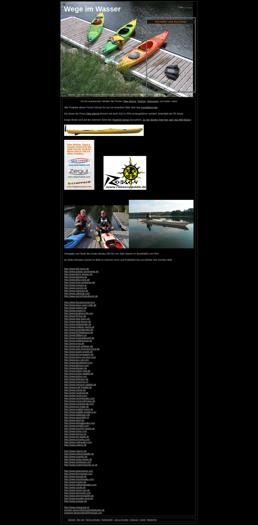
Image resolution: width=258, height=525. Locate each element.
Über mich (81, 94)
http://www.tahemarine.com (78, 471)
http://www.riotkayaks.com (78, 442)
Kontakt (143, 94)
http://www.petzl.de (74, 420)
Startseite (71, 94)
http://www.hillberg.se (75, 335)
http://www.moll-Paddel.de (78, 387)
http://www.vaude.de (75, 487)
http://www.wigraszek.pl (76, 507)
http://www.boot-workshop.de (79, 282)
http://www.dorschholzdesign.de (81, 296)
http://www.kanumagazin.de (78, 354)
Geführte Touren (107, 94)
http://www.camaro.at (75, 285)
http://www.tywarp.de (75, 482)
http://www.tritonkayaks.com (79, 479)
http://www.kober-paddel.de (78, 373)
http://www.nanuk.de (75, 390)
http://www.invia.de (74, 343)
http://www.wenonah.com (77, 493)
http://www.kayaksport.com (78, 362)
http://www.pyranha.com (77, 439)
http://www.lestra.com (75, 376)
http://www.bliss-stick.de (77, 279)
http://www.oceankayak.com (79, 403)
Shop (161, 94)
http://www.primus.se (75, 434)
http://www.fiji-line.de (75, 316)
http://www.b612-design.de (78, 274)
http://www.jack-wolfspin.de (78, 346)
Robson (142, 101)
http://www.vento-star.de (77, 490)
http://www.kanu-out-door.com (80, 357)
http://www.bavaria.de (75, 277)
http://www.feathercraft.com (78, 313)
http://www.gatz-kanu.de (77, 318)
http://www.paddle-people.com (80, 412)
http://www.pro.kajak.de (76, 436)
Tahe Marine (129, 101)
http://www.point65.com (76, 425)
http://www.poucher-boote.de (79, 428)
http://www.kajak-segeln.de (78, 351)
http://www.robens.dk (75, 445)
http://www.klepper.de (75, 368)
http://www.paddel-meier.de (78, 409)
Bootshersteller (107, 520)
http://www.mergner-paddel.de (80, 384)
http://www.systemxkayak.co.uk (80, 464)
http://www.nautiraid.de (76, 392)
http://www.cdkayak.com (77, 293)
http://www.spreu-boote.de (78, 459)
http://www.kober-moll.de (77, 371)
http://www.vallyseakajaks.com (80, 484)
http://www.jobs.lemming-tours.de (81, 349)
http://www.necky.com (75, 395)
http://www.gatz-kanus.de (77, 321)
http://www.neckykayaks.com (79, 398)
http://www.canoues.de (76, 290)
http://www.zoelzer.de (75, 501)
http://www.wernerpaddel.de (79, 495)
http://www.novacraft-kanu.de (79, 401)
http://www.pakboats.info (77, 414)
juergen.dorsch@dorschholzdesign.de (84, 510)
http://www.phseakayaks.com (79, 423)
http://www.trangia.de (75, 476)
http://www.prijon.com (75, 431)
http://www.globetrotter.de (77, 324)
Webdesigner (153, 94)
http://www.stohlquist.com (77, 462)
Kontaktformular (149, 107)
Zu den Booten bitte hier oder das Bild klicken (167, 119)
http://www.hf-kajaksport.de (78, 332)
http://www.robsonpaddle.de (79, 453)
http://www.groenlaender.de (78, 329)
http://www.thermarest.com (78, 473)
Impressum (135, 94)
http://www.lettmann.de (76, 379)
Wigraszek (152, 101)
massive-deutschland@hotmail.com (83, 512)
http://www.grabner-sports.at (79, 327)
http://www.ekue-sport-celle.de (80, 305)
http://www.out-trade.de (76, 406)
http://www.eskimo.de (75, 307)
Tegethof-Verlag (120, 119)
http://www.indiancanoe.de (78, 340)
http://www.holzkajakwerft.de (79, 338)
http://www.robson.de (75, 451)
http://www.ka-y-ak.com (76, 360)
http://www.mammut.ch (76, 382)
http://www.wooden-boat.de (78, 498)
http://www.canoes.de (75, 288)
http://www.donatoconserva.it (79, 302)
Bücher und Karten (93, 94)
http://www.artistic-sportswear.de (81, 271)
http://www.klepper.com (76, 365)
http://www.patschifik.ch (76, 417)
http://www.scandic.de (75, 456)
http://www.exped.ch (75, 310)
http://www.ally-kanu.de (76, 268)
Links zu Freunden (122, 94)
